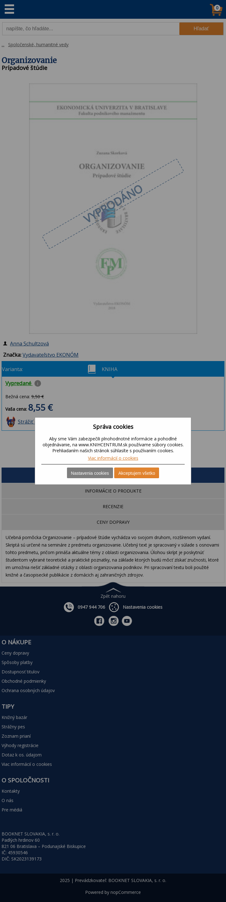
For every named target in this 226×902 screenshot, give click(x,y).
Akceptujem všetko (136, 473)
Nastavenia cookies (90, 473)
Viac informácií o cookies (113, 458)
